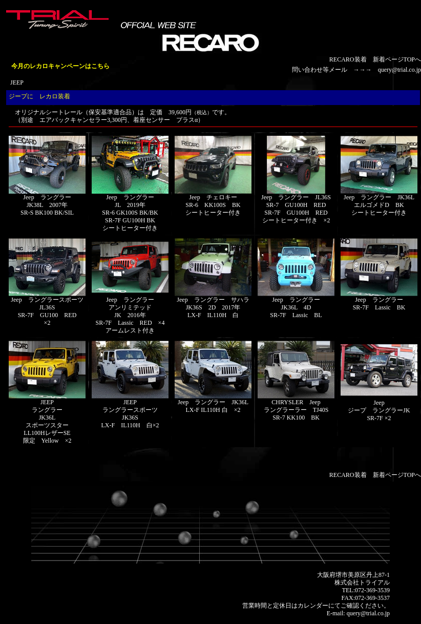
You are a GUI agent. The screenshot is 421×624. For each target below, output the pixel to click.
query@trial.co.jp (399, 69)
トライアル (374, 582)
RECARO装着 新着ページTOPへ (375, 59)
